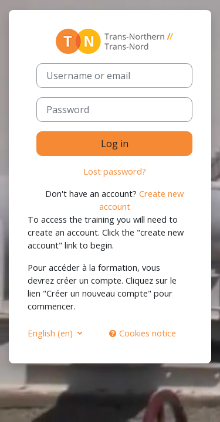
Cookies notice (142, 333)
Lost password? (114, 171)
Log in (114, 143)
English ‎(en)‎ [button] (51, 333)
